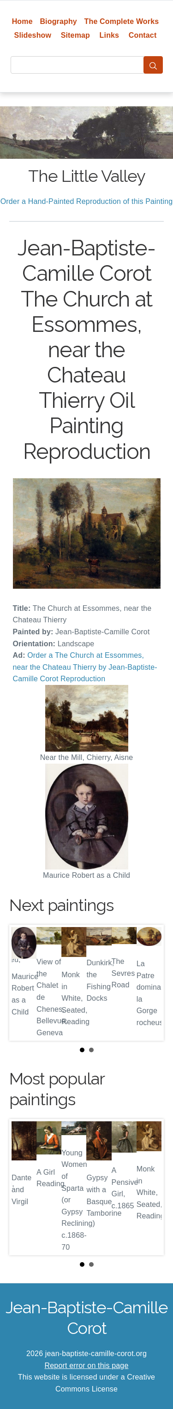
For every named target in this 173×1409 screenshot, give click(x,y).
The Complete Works (121, 21)
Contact (143, 35)
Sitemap (75, 35)
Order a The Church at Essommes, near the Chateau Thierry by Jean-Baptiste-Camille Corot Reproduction (85, 667)
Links (109, 35)
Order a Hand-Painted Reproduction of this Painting (86, 201)
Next (149, 982)
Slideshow (33, 35)
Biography (58, 21)
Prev (23, 982)
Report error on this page (87, 1365)
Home (22, 21)
